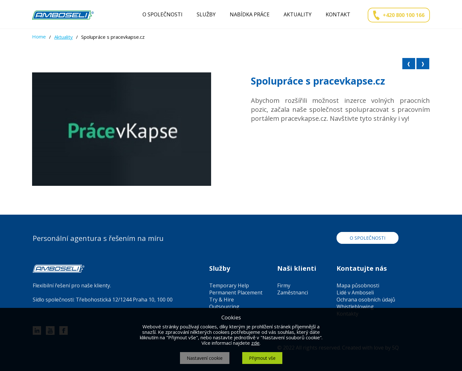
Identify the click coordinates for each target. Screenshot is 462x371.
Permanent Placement (235, 292)
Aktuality (298, 14)
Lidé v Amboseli (355, 292)
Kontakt (338, 14)
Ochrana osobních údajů (366, 299)
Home (39, 36)
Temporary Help (229, 285)
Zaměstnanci (292, 292)
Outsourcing (224, 306)
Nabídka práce (250, 14)
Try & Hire (221, 299)
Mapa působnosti (358, 285)
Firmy (283, 285)
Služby (206, 14)
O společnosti (162, 14)
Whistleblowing (355, 306)
